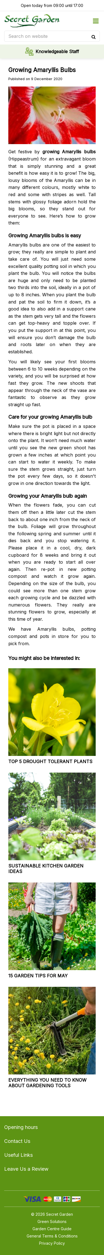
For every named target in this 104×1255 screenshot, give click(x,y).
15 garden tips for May (38, 975)
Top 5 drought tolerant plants (50, 761)
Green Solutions (52, 1221)
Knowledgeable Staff (57, 51)
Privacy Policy (52, 1243)
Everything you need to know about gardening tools (47, 1082)
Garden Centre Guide (52, 1228)
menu (96, 21)
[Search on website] (52, 36)
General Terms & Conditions (52, 1236)
